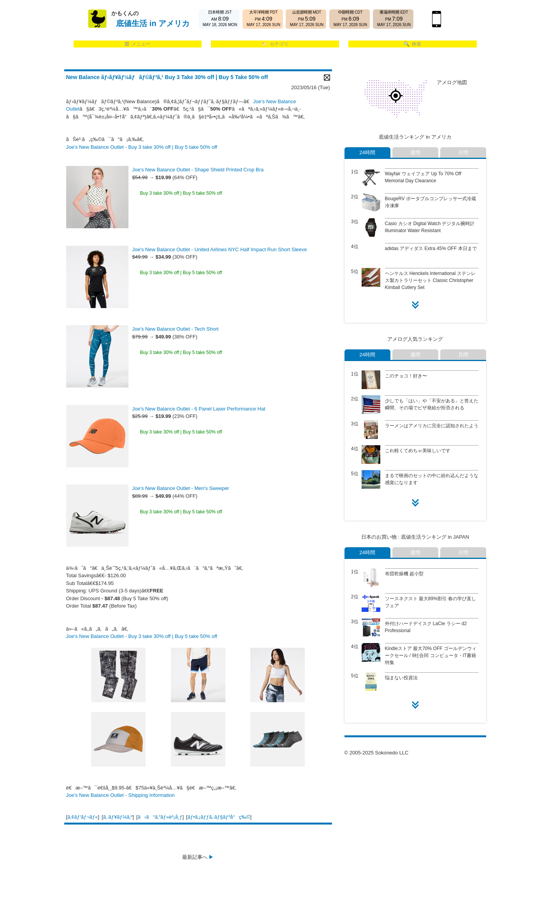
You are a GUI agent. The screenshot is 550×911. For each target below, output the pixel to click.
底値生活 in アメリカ (153, 23)
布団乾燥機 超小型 (404, 573)
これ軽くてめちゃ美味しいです (417, 450)
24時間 (367, 152)
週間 (415, 152)
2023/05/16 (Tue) (310, 87)
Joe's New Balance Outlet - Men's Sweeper (180, 488)
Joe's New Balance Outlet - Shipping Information (120, 795)
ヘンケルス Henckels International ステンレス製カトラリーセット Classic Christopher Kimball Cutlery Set (430, 280)
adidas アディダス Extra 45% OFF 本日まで (431, 248)
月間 (463, 152)
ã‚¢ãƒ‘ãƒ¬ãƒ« (82, 817)
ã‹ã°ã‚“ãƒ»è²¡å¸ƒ (160, 817)
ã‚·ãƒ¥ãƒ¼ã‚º (118, 817)
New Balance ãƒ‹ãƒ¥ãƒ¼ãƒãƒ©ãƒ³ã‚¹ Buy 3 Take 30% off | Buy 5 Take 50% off (167, 77)
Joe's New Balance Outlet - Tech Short (175, 329)
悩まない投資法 (401, 677)
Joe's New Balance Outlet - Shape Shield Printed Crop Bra (198, 170)
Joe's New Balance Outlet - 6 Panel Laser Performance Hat (198, 409)
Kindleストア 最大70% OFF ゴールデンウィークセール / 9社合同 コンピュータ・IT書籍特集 (430, 655)
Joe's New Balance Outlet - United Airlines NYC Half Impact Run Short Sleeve (219, 249)
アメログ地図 (452, 82)
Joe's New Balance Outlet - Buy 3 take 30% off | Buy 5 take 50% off (141, 147)
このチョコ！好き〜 (406, 376)
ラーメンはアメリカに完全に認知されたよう (431, 425)
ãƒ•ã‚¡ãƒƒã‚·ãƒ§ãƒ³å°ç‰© (219, 817)
